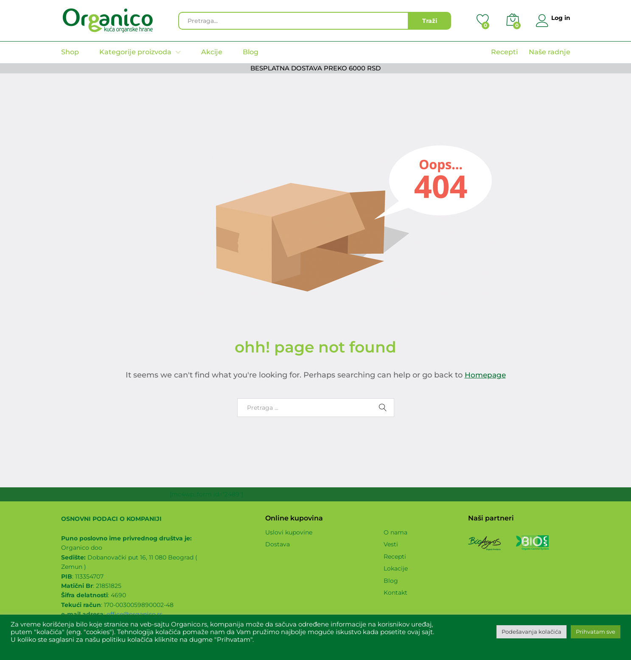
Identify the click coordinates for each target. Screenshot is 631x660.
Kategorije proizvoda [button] (135, 52)
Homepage (485, 375)
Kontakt (395, 592)
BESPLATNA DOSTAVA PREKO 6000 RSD (315, 68)
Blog (250, 52)
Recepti (504, 52)
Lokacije (396, 568)
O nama (395, 532)
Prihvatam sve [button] (595, 631)
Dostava (277, 544)
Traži (427, 21)
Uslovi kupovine (288, 532)
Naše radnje (549, 52)
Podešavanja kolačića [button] (531, 631)
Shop (70, 52)
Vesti (391, 544)
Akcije (211, 52)
